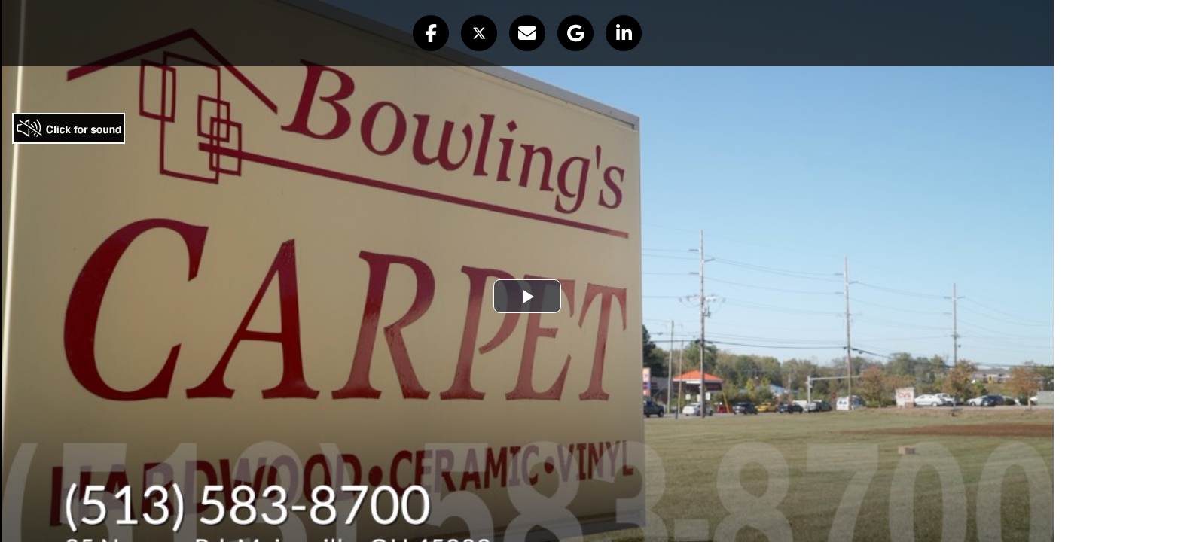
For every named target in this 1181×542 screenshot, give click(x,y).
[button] (431, 33)
